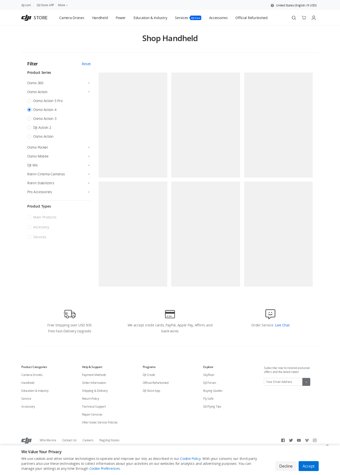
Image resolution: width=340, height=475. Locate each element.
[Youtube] (299, 440)
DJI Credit (149, 375)
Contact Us (69, 440)
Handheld (27, 383)
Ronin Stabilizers (40, 183)
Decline (286, 466)
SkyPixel (208, 375)
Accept (309, 466)
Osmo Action (37, 91)
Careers (88, 440)
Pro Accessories (39, 191)
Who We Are (48, 440)
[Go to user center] (314, 18)
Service (26, 398)
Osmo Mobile (38, 156)
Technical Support (94, 406)
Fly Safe (208, 398)
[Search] (294, 18)
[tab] (71, 18)
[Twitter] (291, 440)
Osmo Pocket (37, 147)
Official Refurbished (156, 383)
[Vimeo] (307, 440)
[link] (71, 18)
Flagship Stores (109, 440)
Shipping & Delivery (95, 391)
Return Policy (90, 398)
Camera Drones (32, 375)
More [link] (63, 5)
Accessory (28, 406)
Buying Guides (212, 391)
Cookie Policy (190, 458)
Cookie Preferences (104, 468)
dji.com (26, 5)
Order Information (94, 383)
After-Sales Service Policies (100, 422)
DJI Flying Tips (212, 406)
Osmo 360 (35, 82)
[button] (294, 5)
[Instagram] (315, 440)
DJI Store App (151, 391)
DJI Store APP (45, 5)
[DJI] (26, 440)
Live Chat (281, 325)
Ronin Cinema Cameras (46, 174)
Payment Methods (94, 375)
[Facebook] (283, 440)
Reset (86, 63)
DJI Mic (32, 165)
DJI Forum (209, 383)
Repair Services (92, 414)
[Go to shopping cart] (304, 18)
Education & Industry (35, 391)
